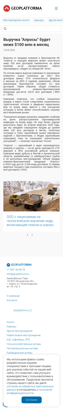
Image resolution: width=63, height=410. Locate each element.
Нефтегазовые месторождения (23, 335)
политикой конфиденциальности (29, 391)
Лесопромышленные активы (22, 348)
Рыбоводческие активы (19, 352)
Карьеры (11, 326)
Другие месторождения (19, 331)
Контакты (12, 300)
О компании (13, 296)
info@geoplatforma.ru (18, 274)
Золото (10, 322)
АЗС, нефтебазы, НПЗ (18, 339)
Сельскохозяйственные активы (24, 344)
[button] (3, 240)
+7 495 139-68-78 (16, 269)
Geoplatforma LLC (22, 310)
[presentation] (27, 235)
